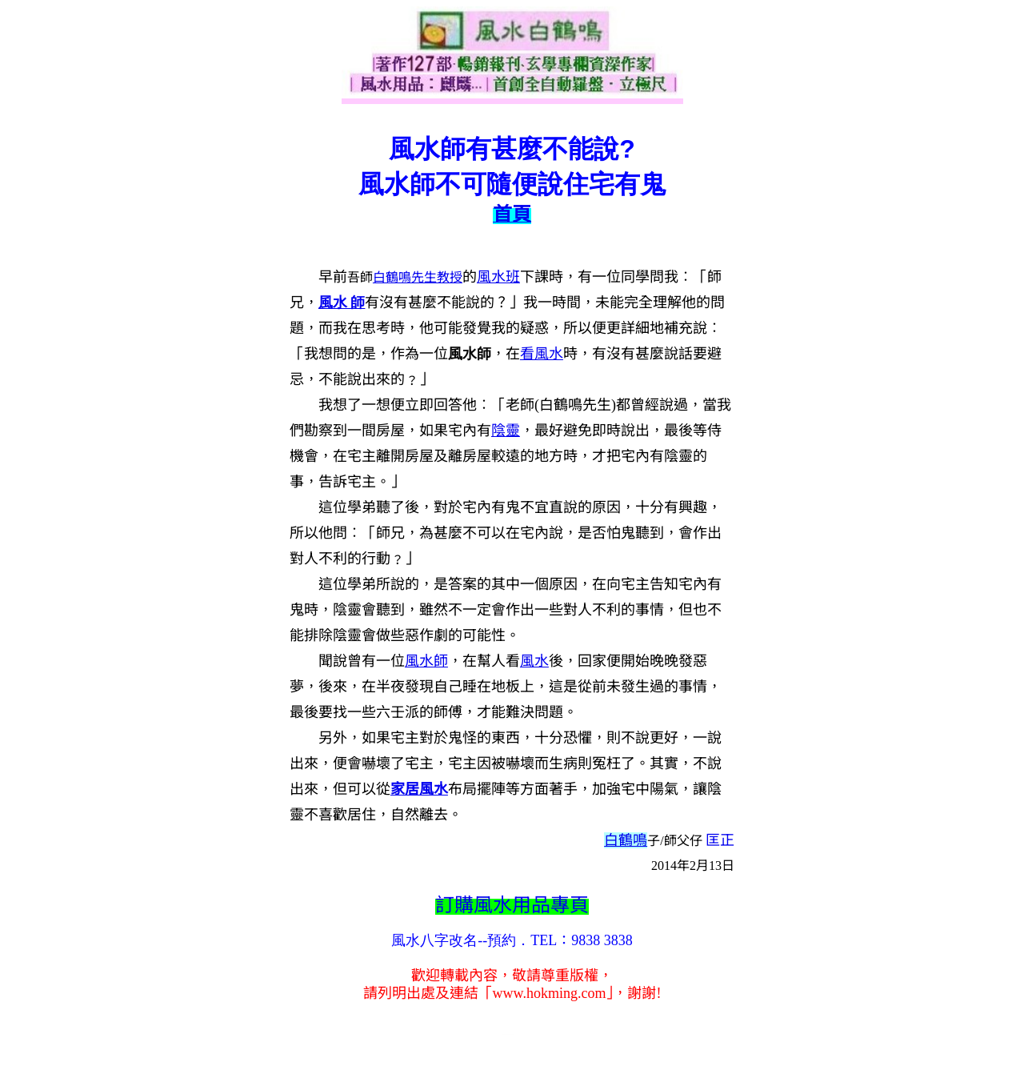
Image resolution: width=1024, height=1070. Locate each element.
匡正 (720, 840)
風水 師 (342, 303)
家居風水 (419, 789)
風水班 (498, 277)
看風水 (541, 354)
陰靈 (505, 431)
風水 (419, 661)
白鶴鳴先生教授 (417, 277)
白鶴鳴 (625, 840)
